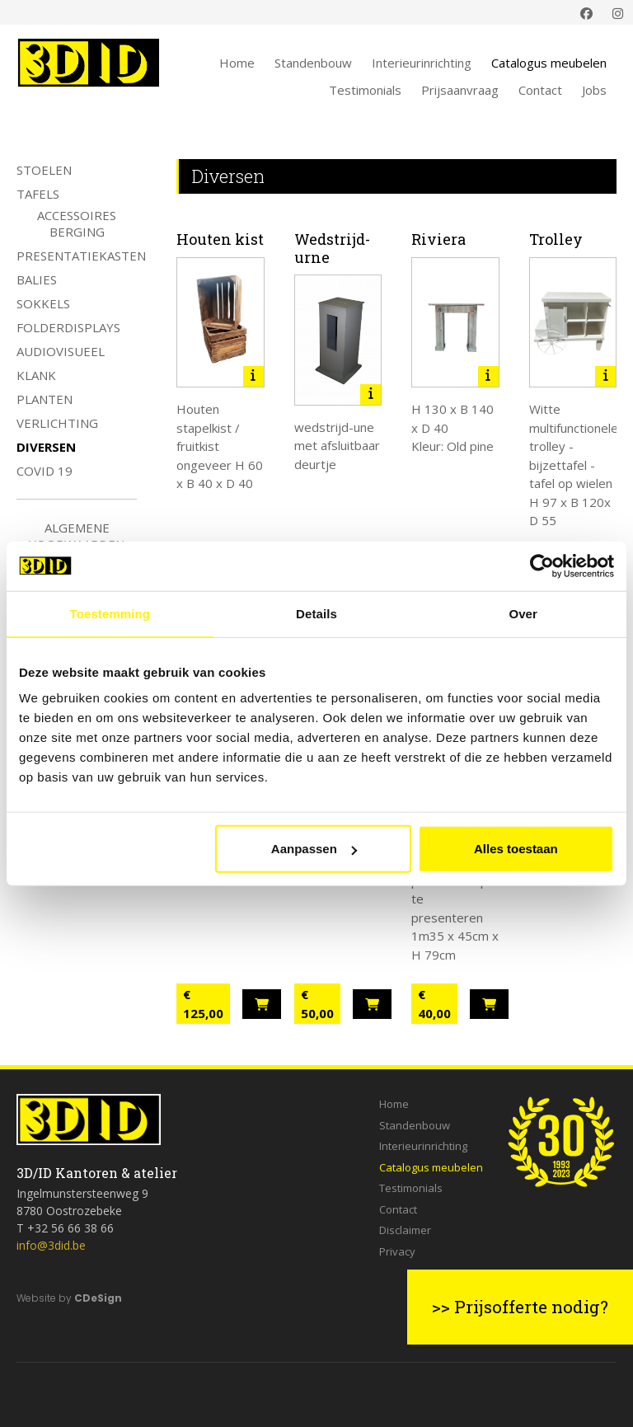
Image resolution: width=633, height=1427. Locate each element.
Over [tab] (523, 613)
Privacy (397, 1251)
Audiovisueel (60, 351)
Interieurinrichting (421, 62)
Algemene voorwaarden (76, 535)
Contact (540, 90)
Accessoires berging (76, 223)
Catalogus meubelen (549, 62)
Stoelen (44, 170)
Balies (36, 279)
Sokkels (43, 303)
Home (237, 62)
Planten (44, 399)
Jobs (594, 90)
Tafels (37, 193)
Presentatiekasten (81, 255)
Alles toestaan (516, 849)
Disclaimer (405, 1230)
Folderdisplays (68, 327)
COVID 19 (44, 470)
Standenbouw (313, 62)
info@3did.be (51, 1245)
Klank (36, 375)
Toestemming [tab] (110, 613)
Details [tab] (316, 613)
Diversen (46, 447)
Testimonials (365, 90)
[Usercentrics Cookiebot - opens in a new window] (542, 565)
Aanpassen (314, 849)
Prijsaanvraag (460, 90)
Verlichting (57, 423)
